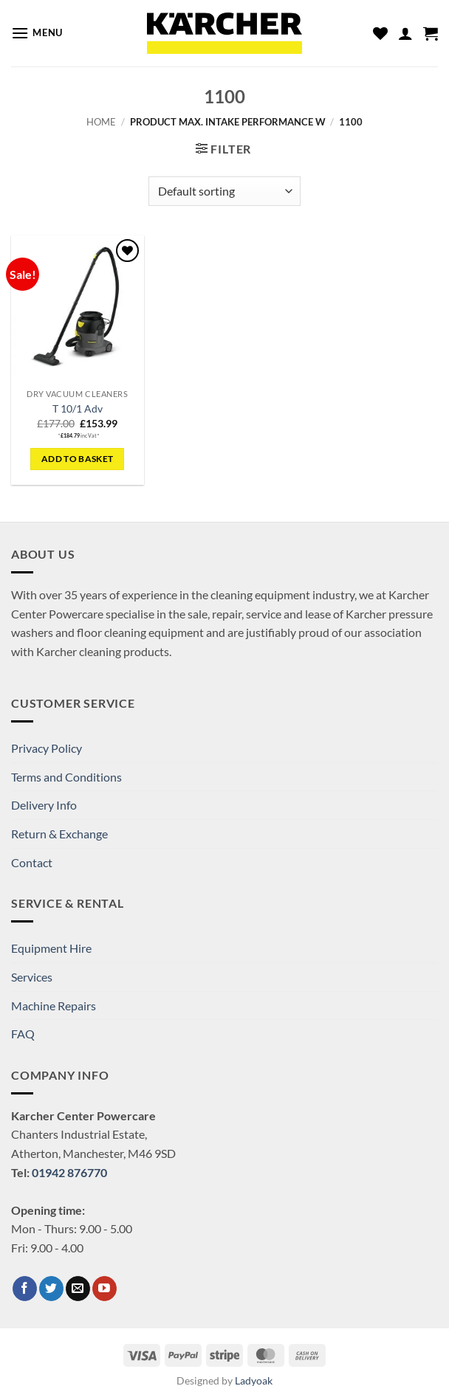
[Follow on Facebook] (25, 1288)
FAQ (23, 1034)
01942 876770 (69, 1172)
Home (101, 122)
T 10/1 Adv (77, 408)
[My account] (405, 33)
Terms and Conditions (66, 777)
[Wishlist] (380, 33)
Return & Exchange (59, 834)
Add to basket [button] (77, 458)
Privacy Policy (46, 748)
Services (31, 977)
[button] (37, 33)
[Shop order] (224, 191)
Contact (31, 862)
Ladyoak (254, 1380)
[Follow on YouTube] (104, 1288)
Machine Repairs (53, 1006)
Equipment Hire (51, 948)
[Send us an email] (78, 1288)
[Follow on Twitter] (51, 1288)
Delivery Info (44, 805)
